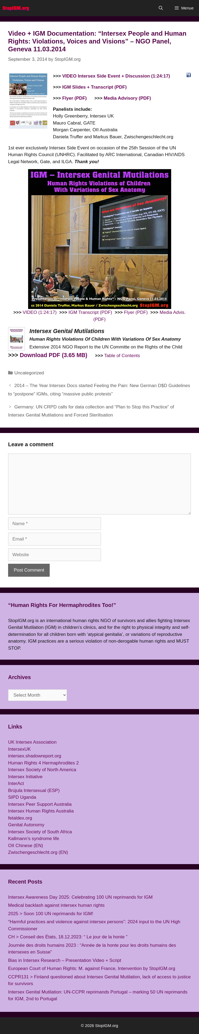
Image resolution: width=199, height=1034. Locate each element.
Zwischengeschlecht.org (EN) (38, 852)
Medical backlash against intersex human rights (56, 905)
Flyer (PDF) (74, 98)
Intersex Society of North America (42, 769)
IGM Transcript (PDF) (90, 312)
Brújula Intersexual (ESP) (34, 790)
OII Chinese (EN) (25, 845)
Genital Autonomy (26, 824)
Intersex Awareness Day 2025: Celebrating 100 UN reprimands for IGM (80, 897)
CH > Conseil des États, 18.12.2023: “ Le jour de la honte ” (67, 936)
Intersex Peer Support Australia (40, 804)
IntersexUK (19, 749)
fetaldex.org (20, 818)
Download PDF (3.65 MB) (53, 355)
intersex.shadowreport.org (34, 755)
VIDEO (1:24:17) (40, 312)
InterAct (16, 783)
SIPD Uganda (22, 797)
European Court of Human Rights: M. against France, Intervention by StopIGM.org (91, 968)
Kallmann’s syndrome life (33, 838)
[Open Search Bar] (160, 8)
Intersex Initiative (25, 776)
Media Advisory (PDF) (127, 98)
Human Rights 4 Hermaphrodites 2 (43, 763)
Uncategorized (29, 372)
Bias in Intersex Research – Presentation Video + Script (64, 960)
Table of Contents (122, 355)
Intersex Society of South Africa (40, 831)
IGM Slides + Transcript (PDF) (94, 87)
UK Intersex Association (32, 742)
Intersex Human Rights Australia (41, 811)
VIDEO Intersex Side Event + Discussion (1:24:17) (116, 76)
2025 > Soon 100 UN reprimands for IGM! (50, 913)
